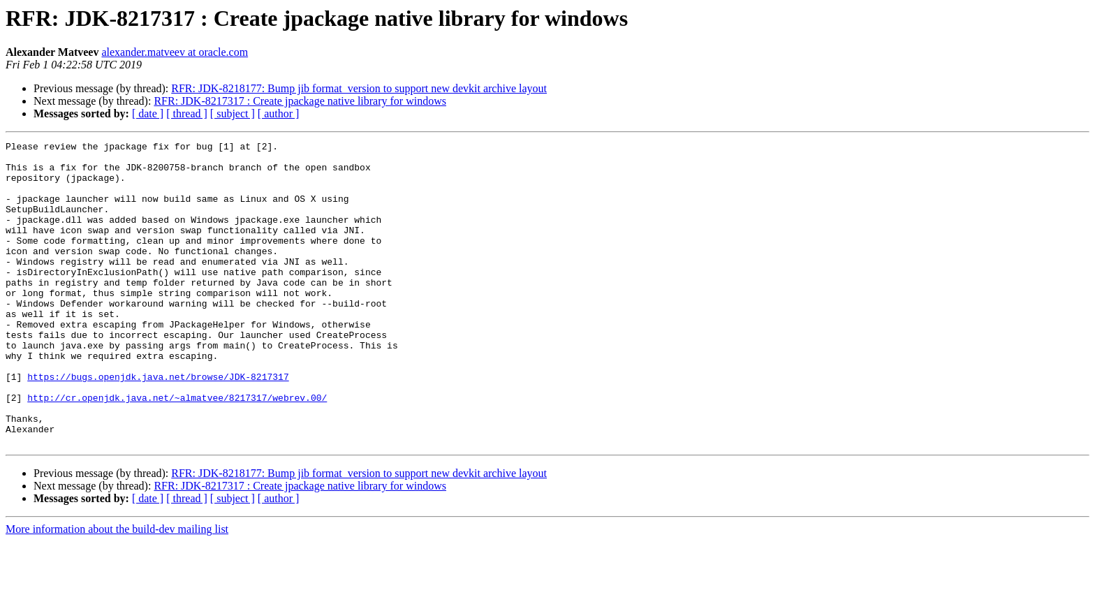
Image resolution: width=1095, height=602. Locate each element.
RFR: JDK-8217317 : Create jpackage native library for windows (300, 101)
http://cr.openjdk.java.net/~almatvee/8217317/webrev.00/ (177, 449)
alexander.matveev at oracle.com (174, 52)
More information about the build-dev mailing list (117, 590)
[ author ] (279, 113)
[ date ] (147, 113)
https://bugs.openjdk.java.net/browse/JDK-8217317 (157, 424)
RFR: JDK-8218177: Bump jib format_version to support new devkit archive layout (359, 88)
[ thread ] (186, 113)
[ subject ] (232, 113)
